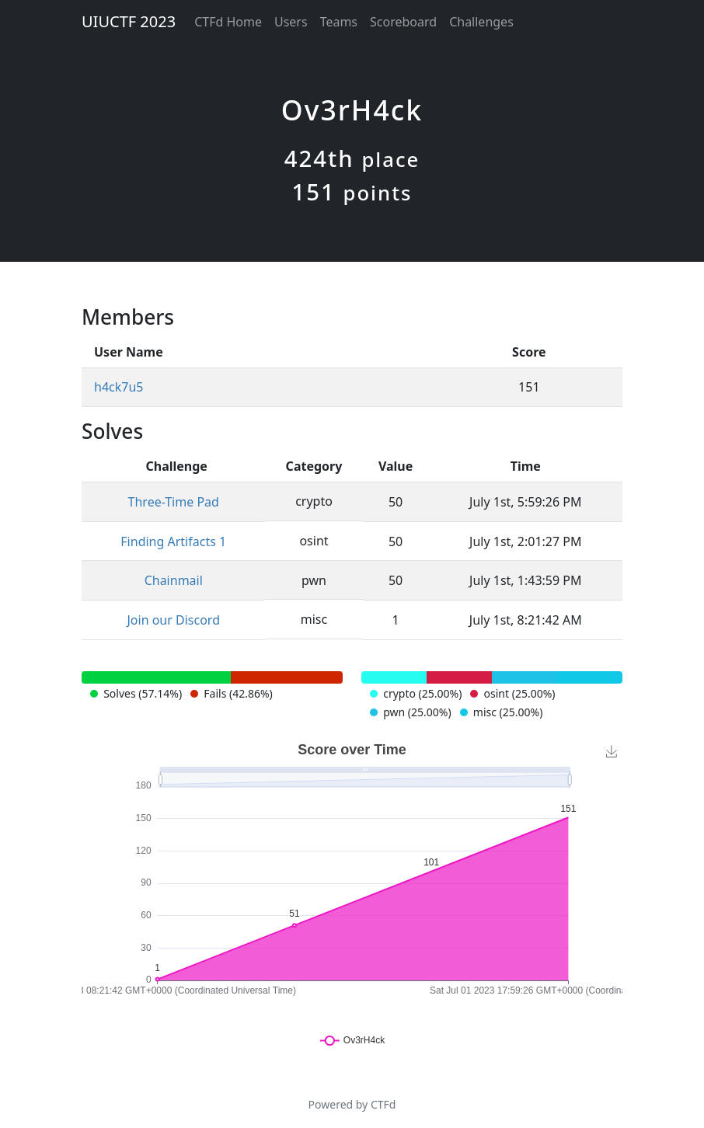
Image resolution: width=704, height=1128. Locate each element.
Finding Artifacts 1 (173, 541)
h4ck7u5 (118, 386)
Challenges (481, 21)
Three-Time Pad (173, 501)
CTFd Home (228, 21)
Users (291, 21)
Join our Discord (173, 619)
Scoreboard (403, 21)
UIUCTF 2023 (129, 21)
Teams (338, 21)
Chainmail (174, 580)
